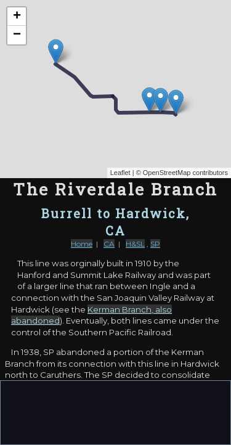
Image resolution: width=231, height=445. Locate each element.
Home (81, 243)
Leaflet (120, 172)
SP (155, 243)
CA (109, 243)
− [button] (17, 35)
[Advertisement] (115, 412)
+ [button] (17, 16)
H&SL (135, 243)
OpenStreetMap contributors (185, 172)
